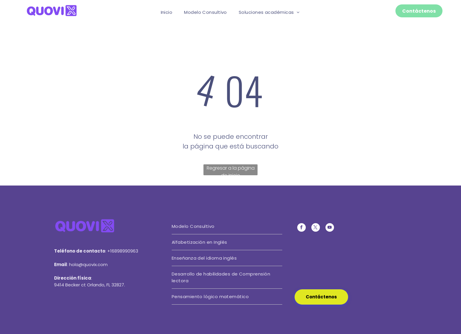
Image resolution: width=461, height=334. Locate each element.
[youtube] (329, 228)
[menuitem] (166, 12)
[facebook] (301, 228)
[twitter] (315, 228)
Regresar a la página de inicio (231, 170)
